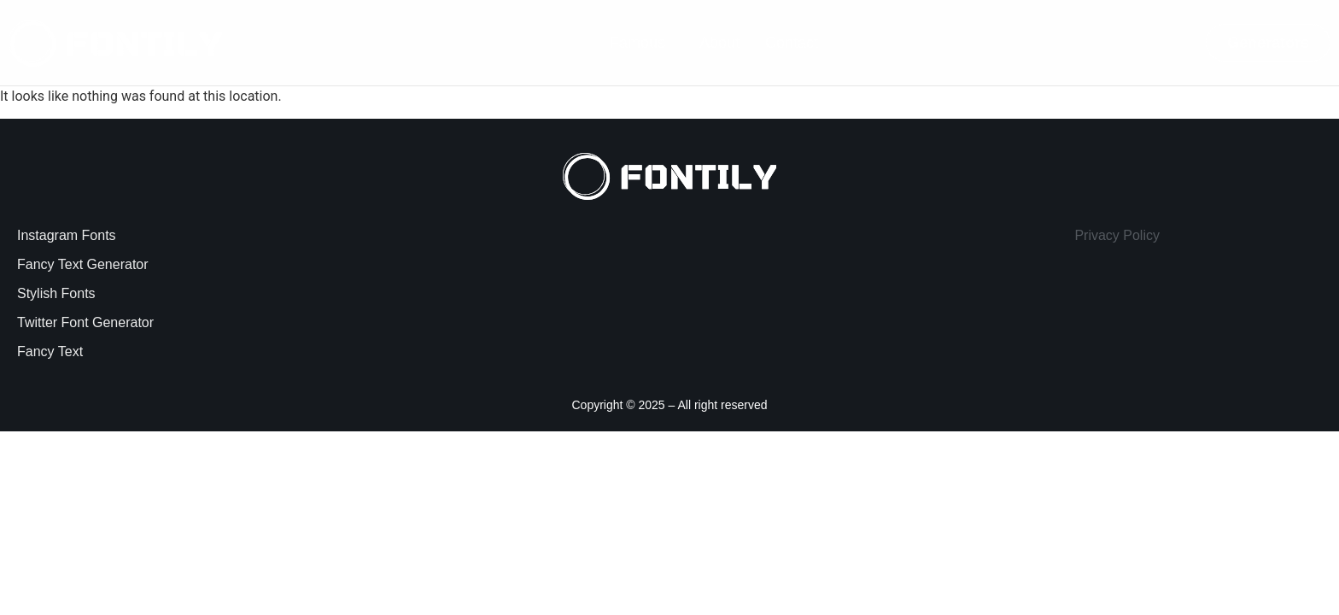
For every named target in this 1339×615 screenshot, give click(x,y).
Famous (637, 42)
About (719, 42)
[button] (642, 42)
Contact (791, 42)
